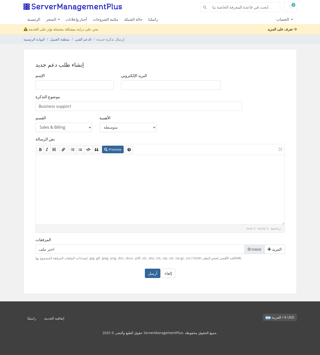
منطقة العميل (60, 39)
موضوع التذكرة (47, 96)
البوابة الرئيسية (34, 39)
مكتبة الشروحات (105, 19)
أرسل (152, 273)
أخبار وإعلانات (76, 19)
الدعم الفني (83, 39)
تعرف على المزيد (282, 29)
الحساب (283, 19)
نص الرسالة (45, 139)
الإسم (40, 75)
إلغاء (168, 273)
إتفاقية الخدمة (54, 318)
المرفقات (43, 239)
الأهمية (105, 118)
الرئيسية (33, 19)
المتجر (51, 19)
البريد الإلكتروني (134, 75)
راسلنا (153, 19)
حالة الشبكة (133, 19)
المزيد (275, 249)
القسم (40, 118)
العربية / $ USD (280, 317)
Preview (112, 149)
